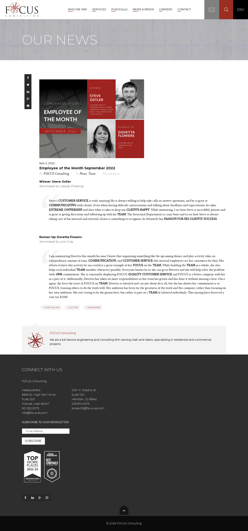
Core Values (51, 307)
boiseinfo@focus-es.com (88, 408)
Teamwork (93, 307)
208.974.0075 (81, 403)
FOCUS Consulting (56, 174)
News (83, 174)
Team (92, 174)
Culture (73, 307)
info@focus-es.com (35, 413)
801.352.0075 (30, 408)
